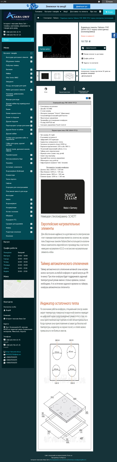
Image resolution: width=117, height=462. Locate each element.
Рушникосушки (11, 155)
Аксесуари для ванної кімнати (17, 57)
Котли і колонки (12, 212)
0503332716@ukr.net (13, 354)
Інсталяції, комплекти (14, 167)
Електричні (48, 18)
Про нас (93, 11)
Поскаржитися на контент (58, 460)
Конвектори (10, 175)
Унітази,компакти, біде (14, 159)
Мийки (8, 74)
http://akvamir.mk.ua (13, 352)
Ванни (8, 109)
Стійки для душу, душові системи (15, 144)
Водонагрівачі (11, 203)
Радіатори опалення (13, 232)
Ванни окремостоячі (13, 113)
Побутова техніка (12, 65)
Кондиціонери (11, 208)
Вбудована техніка (13, 61)
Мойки (8, 228)
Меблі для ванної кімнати (15, 90)
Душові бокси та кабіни (14, 130)
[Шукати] (32, 40)
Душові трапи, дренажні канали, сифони (18, 150)
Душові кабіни (11, 134)
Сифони (8, 183)
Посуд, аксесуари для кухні (16, 86)
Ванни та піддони (12, 117)
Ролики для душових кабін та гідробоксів (17, 138)
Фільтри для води (12, 100)
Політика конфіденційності (77, 460)
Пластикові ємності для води (16, 191)
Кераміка (9, 163)
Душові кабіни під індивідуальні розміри (18, 104)
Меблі (8, 199)
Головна (38, 11)
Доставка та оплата (79, 11)
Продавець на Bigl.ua (58, 457)
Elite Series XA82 (12, 78)
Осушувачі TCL (11, 220)
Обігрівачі (9, 216)
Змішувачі (9, 82)
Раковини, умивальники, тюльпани (15, 94)
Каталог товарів (52, 11)
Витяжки (9, 69)
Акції (66, 11)
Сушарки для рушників (14, 224)
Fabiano (56, 18)
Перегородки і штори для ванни (18, 126)
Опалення (9, 236)
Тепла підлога (11, 179)
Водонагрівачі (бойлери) (15, 171)
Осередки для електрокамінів (17, 187)
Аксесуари (9, 195)
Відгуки (7, 242)
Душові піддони (12, 121)
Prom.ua (69, 455)
